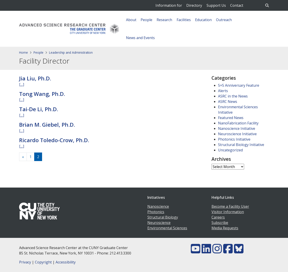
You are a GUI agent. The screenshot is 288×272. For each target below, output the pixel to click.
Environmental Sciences (167, 228)
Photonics (155, 211)
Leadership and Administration (71, 52)
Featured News (230, 117)
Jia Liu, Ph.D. (35, 78)
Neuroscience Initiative (237, 133)
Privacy (25, 262)
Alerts (223, 90)
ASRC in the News (233, 96)
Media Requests (225, 228)
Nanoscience (158, 206)
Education (203, 20)
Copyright (43, 262)
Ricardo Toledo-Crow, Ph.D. (54, 140)
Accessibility (66, 262)
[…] (21, 84)
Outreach (224, 20)
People (146, 20)
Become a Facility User (230, 206)
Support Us (216, 5)
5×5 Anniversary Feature (238, 85)
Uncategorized (230, 150)
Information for (168, 5)
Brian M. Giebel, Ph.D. (47, 124)
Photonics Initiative (234, 139)
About (131, 20)
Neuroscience (159, 222)
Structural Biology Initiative (241, 144)
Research (164, 20)
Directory (194, 5)
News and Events (140, 38)
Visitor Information (228, 211)
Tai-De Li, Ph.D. (38, 109)
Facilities (184, 20)
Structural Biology (162, 217)
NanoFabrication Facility (238, 123)
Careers (218, 217)
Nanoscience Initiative (236, 128)
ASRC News (227, 101)
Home (23, 52)
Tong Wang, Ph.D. (42, 93)
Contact (236, 5)
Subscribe (220, 222)
